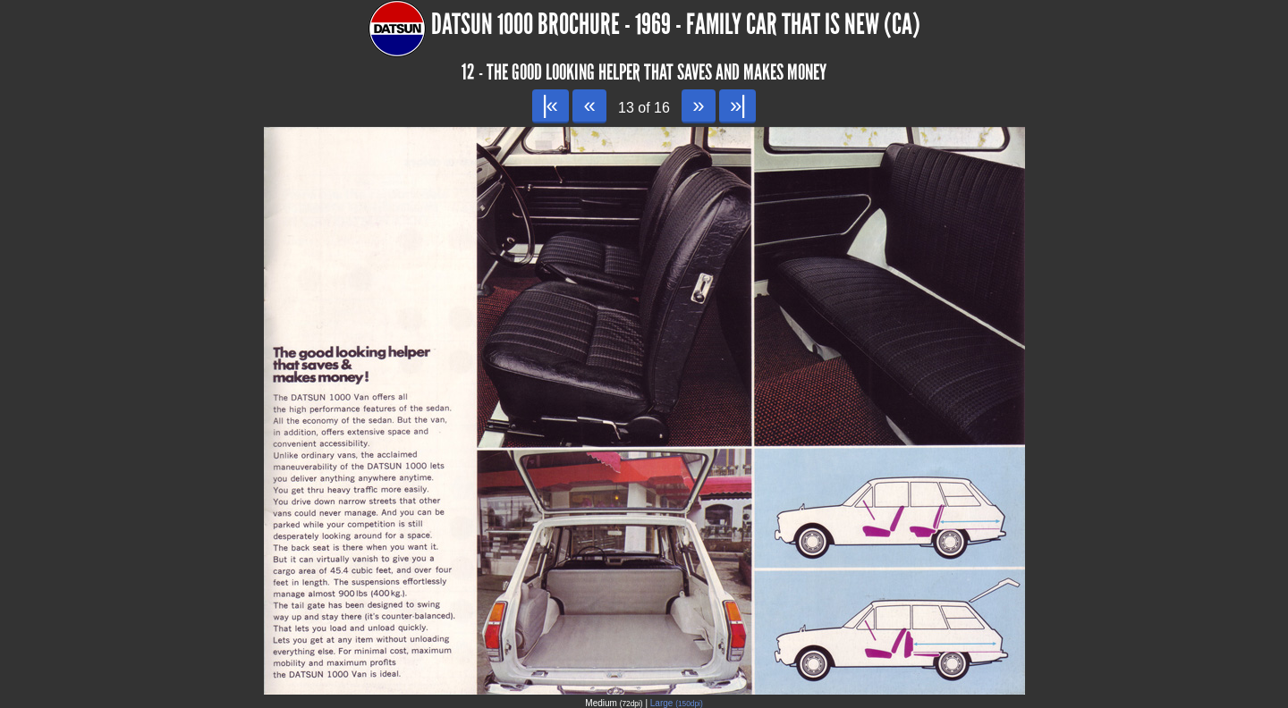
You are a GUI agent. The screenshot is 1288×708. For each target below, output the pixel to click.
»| (737, 105)
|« (550, 105)
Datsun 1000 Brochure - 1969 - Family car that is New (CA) (675, 24)
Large (676, 703)
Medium (613, 703)
